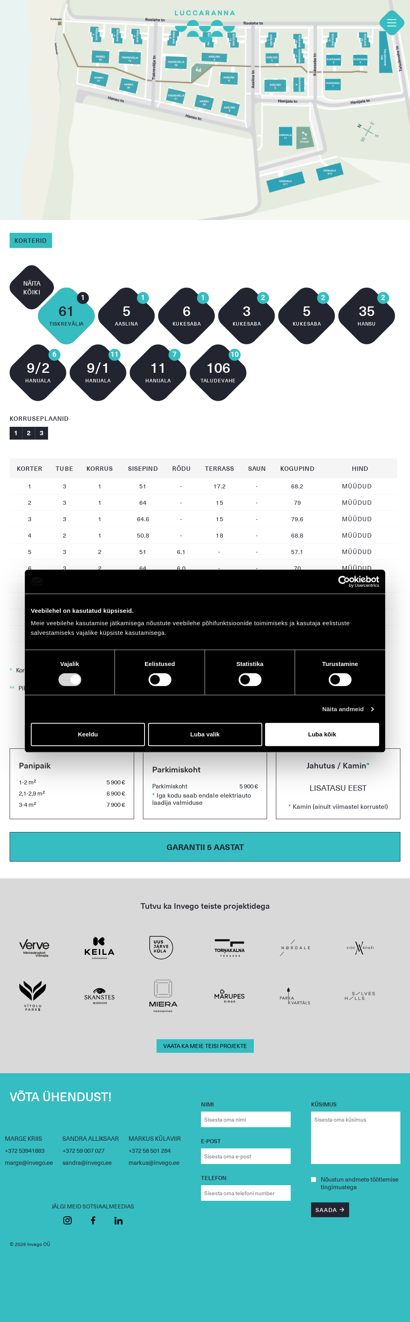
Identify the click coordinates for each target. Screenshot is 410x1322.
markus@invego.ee (154, 1162)
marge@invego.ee (29, 1162)
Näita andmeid (343, 709)
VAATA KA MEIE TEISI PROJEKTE (205, 1046)
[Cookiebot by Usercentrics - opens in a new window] (344, 582)
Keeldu (88, 734)
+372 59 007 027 (83, 1150)
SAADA (326, 1210)
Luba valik (204, 734)
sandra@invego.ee (87, 1162)
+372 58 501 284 (150, 1150)
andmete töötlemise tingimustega (359, 1183)
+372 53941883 (24, 1150)
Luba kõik (322, 734)
